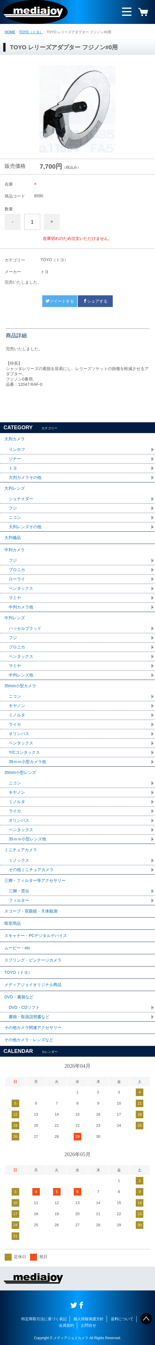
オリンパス (19, 733)
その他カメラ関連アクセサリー (32, 1027)
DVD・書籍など (19, 997)
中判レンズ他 (21, 675)
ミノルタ (17, 715)
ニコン (15, 517)
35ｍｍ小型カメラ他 (27, 761)
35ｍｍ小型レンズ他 (27, 839)
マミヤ (15, 597)
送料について (122, 1319)
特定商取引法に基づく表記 (44, 1319)
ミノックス (19, 860)
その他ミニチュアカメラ (31, 869)
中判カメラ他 (21, 607)
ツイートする (59, 301)
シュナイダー (21, 498)
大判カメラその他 (25, 477)
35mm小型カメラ (20, 685)
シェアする (95, 301)
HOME (10, 32)
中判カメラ (14, 549)
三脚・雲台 (19, 891)
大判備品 (12, 537)
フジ (13, 508)
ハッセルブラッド (25, 628)
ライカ (15, 724)
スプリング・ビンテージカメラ (32, 960)
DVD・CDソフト (24, 1007)
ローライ (17, 579)
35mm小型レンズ (20, 772)
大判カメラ (14, 439)
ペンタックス (21, 588)
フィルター (19, 900)
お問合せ (88, 1325)
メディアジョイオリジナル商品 (32, 984)
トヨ (13, 468)
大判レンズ (14, 488)
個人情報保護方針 (88, 1319)
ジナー (15, 458)
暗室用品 (12, 923)
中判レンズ (14, 617)
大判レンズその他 (25, 526)
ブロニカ (17, 569)
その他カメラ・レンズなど (28, 1039)
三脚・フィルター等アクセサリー (35, 880)
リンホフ (17, 449)
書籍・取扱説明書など (29, 1016)
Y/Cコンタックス (24, 752)
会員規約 (66, 1325)
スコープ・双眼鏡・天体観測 (30, 911)
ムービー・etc (17, 947)
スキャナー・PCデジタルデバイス (35, 935)
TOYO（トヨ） (31, 32)
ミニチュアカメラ (20, 849)
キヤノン (17, 705)
